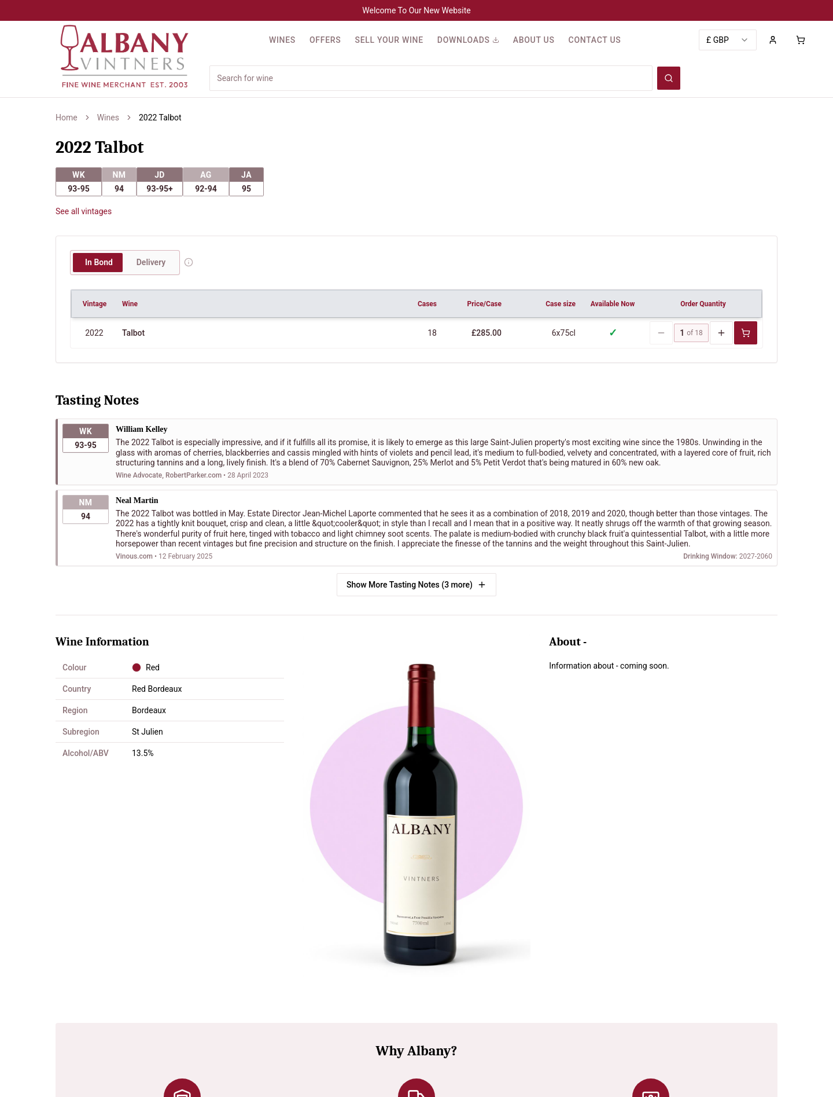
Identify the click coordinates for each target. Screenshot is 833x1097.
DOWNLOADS (468, 40)
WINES (282, 40)
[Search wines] (668, 78)
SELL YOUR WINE (389, 40)
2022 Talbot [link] (160, 117)
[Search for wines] (431, 78)
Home (67, 117)
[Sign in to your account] (772, 40)
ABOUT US (534, 40)
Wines (108, 117)
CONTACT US (595, 40)
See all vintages (84, 211)
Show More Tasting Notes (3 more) (416, 584)
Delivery (151, 262)
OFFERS (325, 40)
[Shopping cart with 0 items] (800, 40)
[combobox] (728, 40)
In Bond (99, 262)
